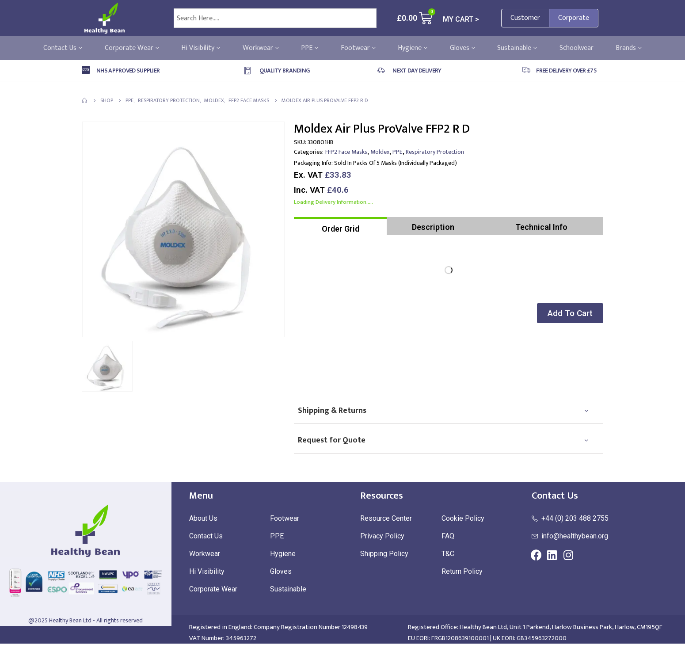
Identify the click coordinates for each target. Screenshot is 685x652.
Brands (629, 48)
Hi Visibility (200, 48)
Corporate (573, 18)
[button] (567, 313)
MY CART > (461, 19)
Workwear (261, 48)
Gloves (462, 48)
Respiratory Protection (435, 152)
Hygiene (412, 48)
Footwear (358, 48)
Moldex (379, 152)
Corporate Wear (132, 48)
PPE (309, 48)
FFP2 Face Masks (346, 152)
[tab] (340, 226)
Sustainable (517, 48)
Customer (525, 18)
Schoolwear (576, 48)
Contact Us (62, 48)
